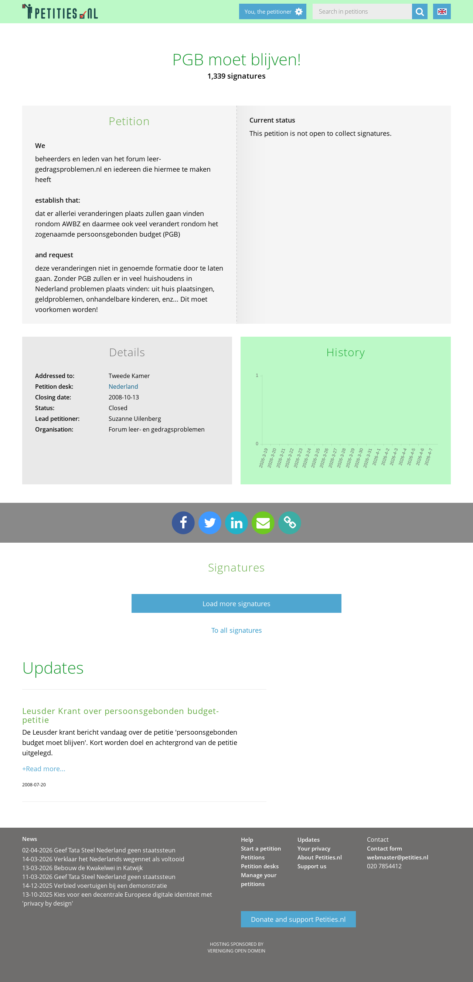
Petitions (253, 857)
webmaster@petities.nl (397, 857)
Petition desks (260, 866)
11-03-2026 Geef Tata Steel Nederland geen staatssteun (99, 877)
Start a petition (261, 848)
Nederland (123, 386)
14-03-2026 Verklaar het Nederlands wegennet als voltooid (103, 859)
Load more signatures (236, 603)
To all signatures (236, 630)
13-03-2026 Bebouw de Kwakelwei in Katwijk (82, 868)
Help (247, 839)
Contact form (384, 848)
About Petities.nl (319, 857)
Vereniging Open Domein (236, 951)
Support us (311, 866)
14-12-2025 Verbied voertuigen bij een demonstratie (94, 886)
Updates (308, 839)
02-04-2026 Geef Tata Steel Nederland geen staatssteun (99, 850)
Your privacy (313, 848)
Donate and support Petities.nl (298, 919)
